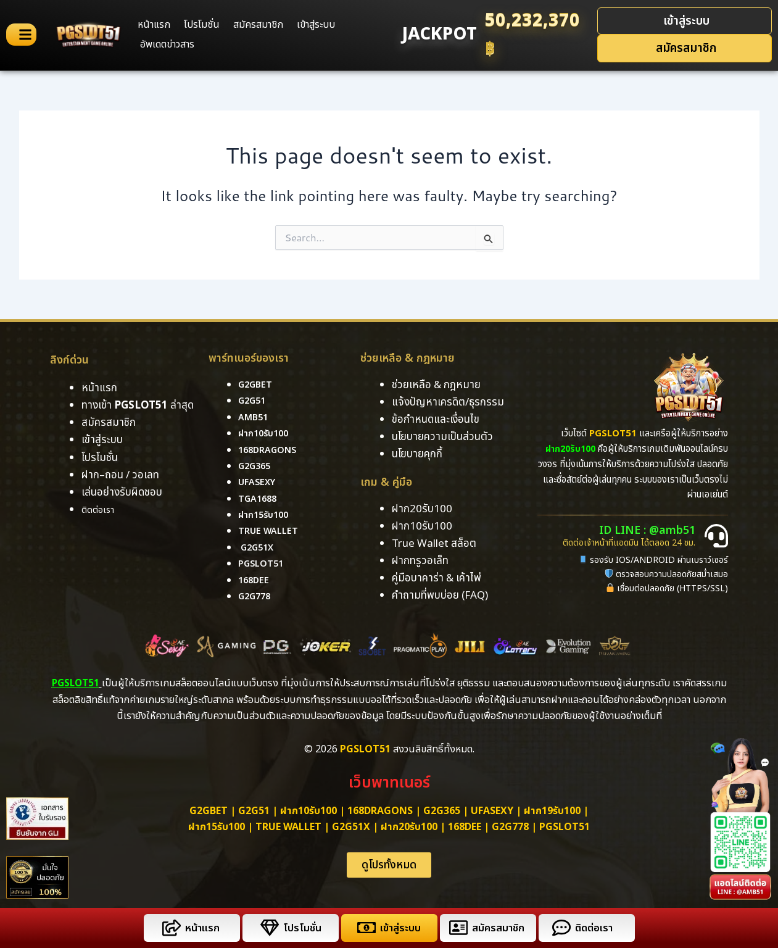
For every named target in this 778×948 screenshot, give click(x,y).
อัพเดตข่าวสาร (167, 44)
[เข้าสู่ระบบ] (364, 928)
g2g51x (259, 547)
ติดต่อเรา (101, 510)
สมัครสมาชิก (258, 24)
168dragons (270, 450)
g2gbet (256, 384)
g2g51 (253, 400)
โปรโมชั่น (202, 24)
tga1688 (259, 498)
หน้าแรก (154, 24)
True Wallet (271, 530)
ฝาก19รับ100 (552, 810)
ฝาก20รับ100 (409, 827)
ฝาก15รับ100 (266, 514)
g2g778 (256, 596)
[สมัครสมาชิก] (456, 928)
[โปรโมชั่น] (267, 928)
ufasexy (258, 482)
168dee (464, 827)
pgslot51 (263, 563)
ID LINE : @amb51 (653, 530)
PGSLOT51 (564, 827)
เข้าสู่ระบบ (316, 24)
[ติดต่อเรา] (559, 928)
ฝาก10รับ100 (266, 433)
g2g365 (256, 466)
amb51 (254, 417)
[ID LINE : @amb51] (716, 535)
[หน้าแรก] (169, 928)
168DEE (254, 580)
